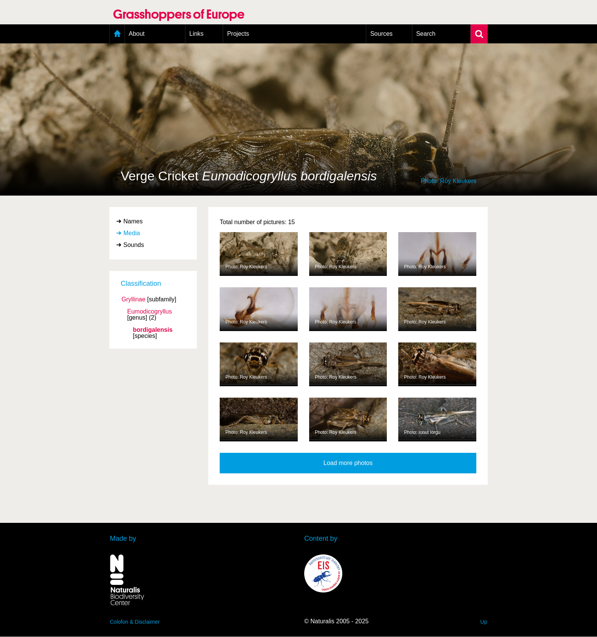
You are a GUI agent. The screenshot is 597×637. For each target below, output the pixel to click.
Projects (238, 33)
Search (426, 33)
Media (131, 233)
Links (196, 33)
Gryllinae (133, 299)
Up (483, 622)
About (137, 33)
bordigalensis (152, 330)
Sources (381, 33)
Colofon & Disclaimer (135, 622)
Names (133, 221)
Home (117, 33)
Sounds (133, 245)
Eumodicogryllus (149, 312)
